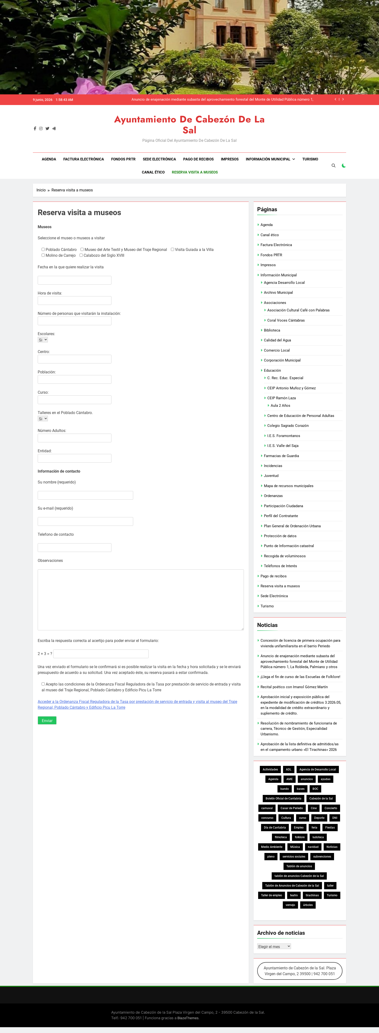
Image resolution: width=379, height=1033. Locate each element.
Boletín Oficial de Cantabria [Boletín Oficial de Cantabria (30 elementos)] (283, 798)
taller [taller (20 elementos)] (330, 885)
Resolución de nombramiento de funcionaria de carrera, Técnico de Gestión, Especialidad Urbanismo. (299, 728)
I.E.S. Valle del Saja (283, 446)
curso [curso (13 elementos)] (302, 818)
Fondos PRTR (123, 159)
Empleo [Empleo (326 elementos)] (299, 827)
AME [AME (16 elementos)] (289, 779)
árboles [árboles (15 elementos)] (308, 905)
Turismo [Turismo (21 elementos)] (332, 895)
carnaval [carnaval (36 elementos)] (267, 808)
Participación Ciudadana (283, 506)
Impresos (230, 159)
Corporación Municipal (282, 360)
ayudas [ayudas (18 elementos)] (325, 779)
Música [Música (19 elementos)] (295, 847)
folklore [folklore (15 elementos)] (300, 837)
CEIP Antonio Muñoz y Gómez (291, 388)
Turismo (310, 159)
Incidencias (273, 466)
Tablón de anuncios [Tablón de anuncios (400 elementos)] (299, 866)
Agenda (49, 159)
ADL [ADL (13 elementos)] (289, 769)
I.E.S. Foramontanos (283, 436)
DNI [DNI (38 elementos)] (334, 818)
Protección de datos (280, 536)
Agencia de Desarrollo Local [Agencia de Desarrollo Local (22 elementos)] (317, 769)
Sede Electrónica (159, 159)
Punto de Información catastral (289, 546)
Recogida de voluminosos (285, 556)
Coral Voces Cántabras (286, 320)
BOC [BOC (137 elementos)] (315, 789)
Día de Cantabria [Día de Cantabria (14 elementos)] (275, 827)
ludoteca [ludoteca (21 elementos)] (318, 837)
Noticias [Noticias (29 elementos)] (332, 847)
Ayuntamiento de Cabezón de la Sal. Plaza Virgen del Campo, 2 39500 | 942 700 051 (300, 971)
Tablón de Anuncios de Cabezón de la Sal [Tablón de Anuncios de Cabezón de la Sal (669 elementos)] (292, 885)
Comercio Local (277, 350)
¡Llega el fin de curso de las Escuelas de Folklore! (300, 677)
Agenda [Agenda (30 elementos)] (273, 779)
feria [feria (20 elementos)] (314, 827)
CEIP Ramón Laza (281, 398)
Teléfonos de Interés (280, 566)
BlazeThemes (187, 1018)
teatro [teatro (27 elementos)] (294, 895)
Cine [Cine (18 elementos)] (314, 808)
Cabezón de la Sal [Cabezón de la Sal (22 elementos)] (321, 798)
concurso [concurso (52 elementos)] (267, 818)
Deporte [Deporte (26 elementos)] (319, 818)
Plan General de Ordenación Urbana (292, 526)
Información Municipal (268, 159)
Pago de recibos (198, 159)
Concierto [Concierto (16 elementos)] (331, 808)
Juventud (271, 476)
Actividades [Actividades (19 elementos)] (270, 769)
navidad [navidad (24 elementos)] (313, 847)
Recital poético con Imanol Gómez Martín (294, 687)
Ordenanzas (273, 496)
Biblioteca (272, 330)
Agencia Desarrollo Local (284, 282)
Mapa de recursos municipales (288, 486)
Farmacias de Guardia (281, 456)
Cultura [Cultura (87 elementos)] (286, 818)
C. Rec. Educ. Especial (285, 378)
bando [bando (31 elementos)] (284, 789)
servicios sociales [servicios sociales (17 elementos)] (294, 856)
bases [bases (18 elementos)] (301, 789)
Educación (272, 370)
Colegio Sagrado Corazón (288, 425)
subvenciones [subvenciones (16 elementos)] (322, 856)
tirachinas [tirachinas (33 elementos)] (312, 895)
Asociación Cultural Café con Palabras (298, 310)
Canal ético (153, 172)
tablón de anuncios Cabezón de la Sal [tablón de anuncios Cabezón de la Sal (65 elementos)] (299, 876)
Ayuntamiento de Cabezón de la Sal (189, 124)
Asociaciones (275, 303)
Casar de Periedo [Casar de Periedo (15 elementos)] (292, 808)
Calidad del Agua (277, 340)
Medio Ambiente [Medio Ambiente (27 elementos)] (271, 847)
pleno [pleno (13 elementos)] (271, 856)
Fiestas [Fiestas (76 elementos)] (330, 827)
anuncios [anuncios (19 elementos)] (307, 779)
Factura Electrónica (83, 159)
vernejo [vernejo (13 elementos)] (290, 905)
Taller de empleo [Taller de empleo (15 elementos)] (271, 895)
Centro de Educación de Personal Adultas (300, 416)
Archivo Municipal (278, 292)
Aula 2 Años (280, 405)
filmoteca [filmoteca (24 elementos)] (281, 837)
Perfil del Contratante (281, 516)
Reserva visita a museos (195, 172)
